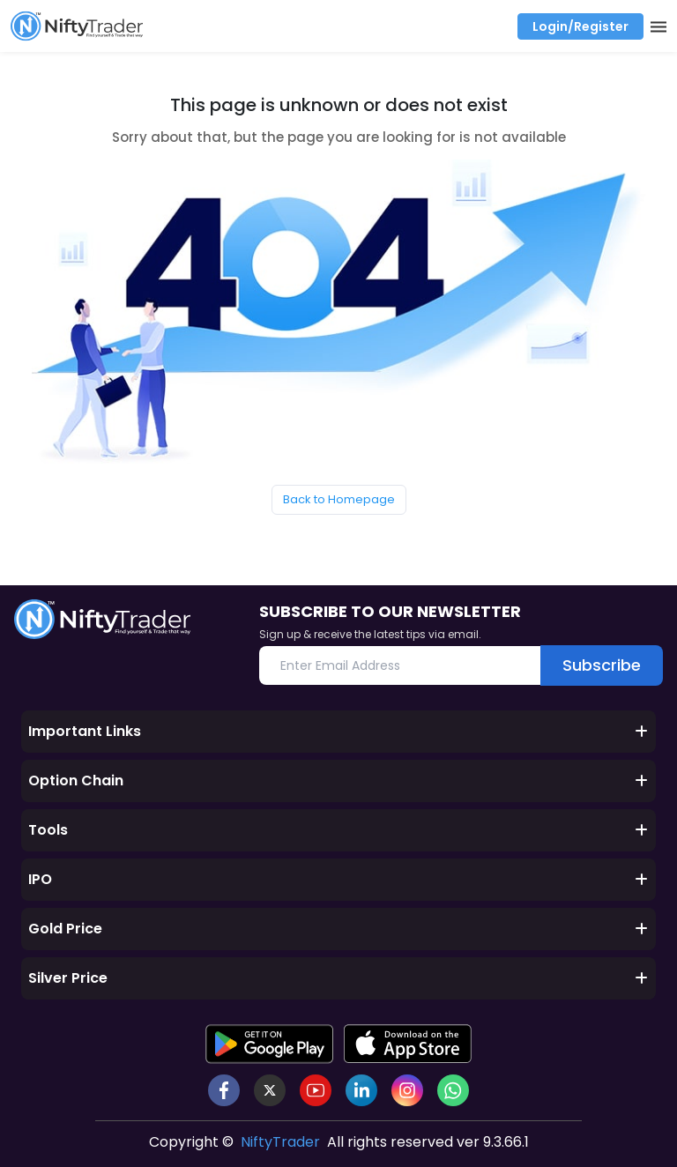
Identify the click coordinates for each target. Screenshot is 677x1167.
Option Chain (338, 780)
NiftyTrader (280, 1142)
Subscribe (601, 665)
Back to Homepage (339, 499)
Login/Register (580, 26)
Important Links (338, 731)
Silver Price (338, 978)
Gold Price (338, 928)
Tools (338, 830)
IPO (338, 879)
